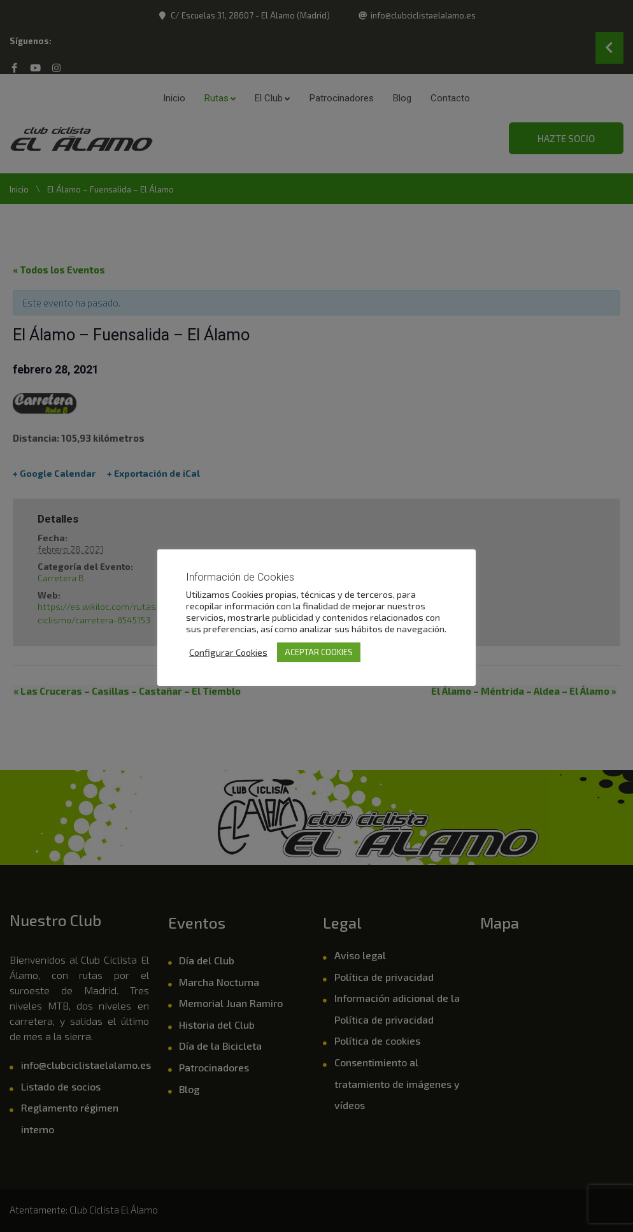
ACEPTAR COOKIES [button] (319, 652)
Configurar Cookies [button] (228, 652)
